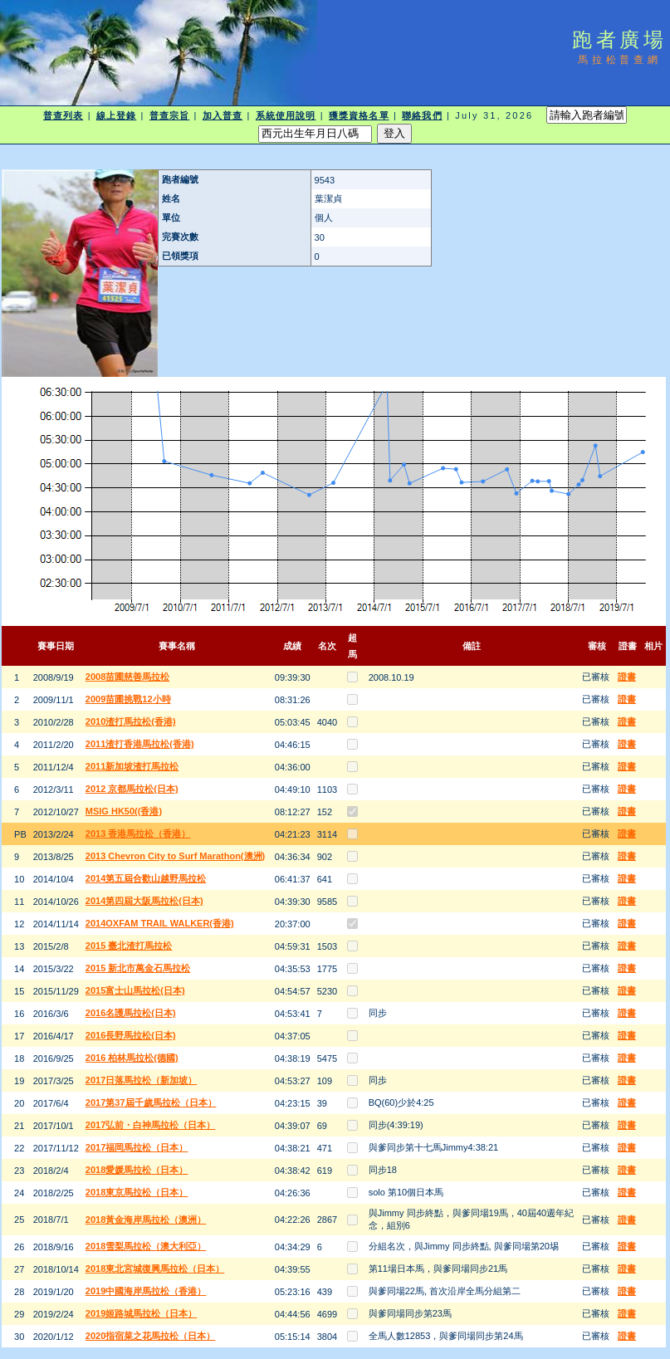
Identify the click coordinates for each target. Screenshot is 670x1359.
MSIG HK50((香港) (124, 811)
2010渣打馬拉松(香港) (131, 721)
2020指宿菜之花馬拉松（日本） (150, 1336)
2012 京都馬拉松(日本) (132, 789)
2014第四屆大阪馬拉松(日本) (144, 901)
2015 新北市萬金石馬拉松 (138, 968)
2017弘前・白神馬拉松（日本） (150, 1125)
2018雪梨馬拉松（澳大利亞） (146, 1246)
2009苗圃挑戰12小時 (128, 699)
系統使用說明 (286, 115)
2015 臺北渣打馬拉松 (129, 946)
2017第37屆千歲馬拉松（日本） (151, 1102)
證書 (627, 677)
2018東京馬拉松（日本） (137, 1192)
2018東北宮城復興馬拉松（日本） (155, 1268)
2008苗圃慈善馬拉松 (127, 677)
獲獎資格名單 (359, 115)
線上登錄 (116, 115)
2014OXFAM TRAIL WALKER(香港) (160, 923)
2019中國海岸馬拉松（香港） (146, 1291)
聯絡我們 (422, 115)
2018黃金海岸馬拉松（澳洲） (146, 1220)
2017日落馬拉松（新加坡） (141, 1080)
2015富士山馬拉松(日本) (135, 990)
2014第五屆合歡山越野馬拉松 (146, 878)
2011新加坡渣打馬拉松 (132, 766)
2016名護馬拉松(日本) (131, 1013)
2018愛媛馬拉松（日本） (137, 1170)
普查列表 (63, 115)
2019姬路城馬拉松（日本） (141, 1313)
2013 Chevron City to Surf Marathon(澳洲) (175, 856)
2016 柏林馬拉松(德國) (132, 1058)
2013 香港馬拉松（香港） (138, 833)
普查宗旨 (169, 115)
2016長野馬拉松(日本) (131, 1035)
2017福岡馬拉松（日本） (137, 1147)
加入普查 (222, 115)
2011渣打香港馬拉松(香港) (140, 744)
